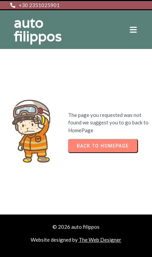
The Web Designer (100, 240)
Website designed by (55, 240)
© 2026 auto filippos (76, 227)
